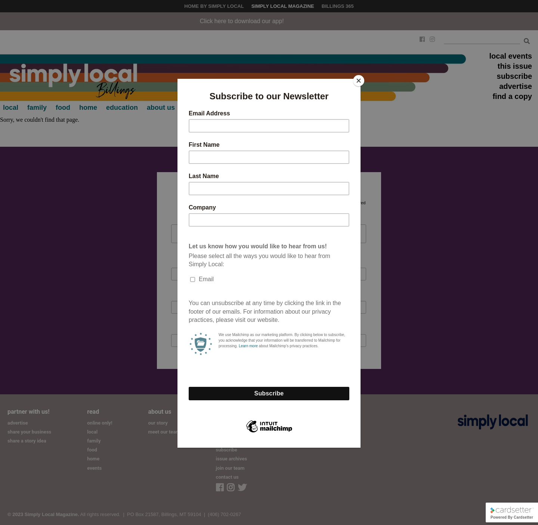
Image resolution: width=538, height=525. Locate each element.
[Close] (358, 80)
